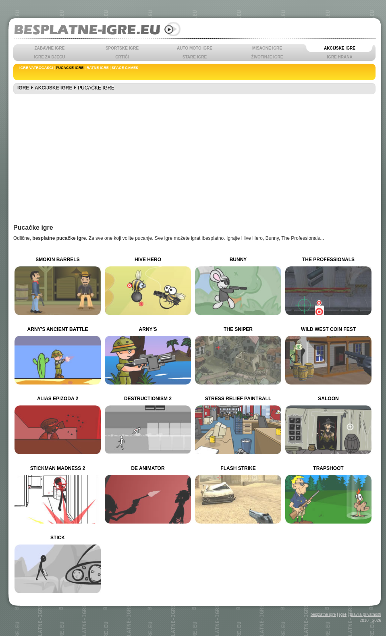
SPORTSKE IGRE (122, 48)
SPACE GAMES (125, 68)
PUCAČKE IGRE (70, 68)
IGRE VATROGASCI (36, 68)
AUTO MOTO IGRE (194, 48)
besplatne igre (323, 614)
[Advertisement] (194, 155)
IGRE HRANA (339, 57)
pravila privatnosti (365, 614)
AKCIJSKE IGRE (339, 48)
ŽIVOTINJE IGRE (267, 57)
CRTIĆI (122, 57)
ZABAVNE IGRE (50, 48)
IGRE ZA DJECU (49, 57)
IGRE (23, 88)
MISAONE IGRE (267, 48)
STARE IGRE (195, 57)
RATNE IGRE (98, 68)
